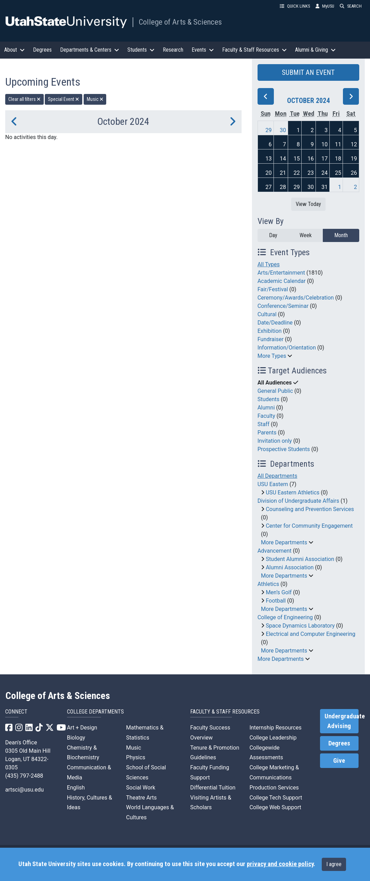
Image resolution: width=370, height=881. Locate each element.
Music (133, 747)
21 (283, 173)
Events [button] (203, 49)
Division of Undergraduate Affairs (298, 501)
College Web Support (275, 807)
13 (269, 158)
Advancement (275, 550)
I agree (334, 864)
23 (311, 173)
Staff (264, 424)
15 (297, 158)
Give (339, 761)
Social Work (140, 787)
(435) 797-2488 (24, 775)
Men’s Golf (279, 592)
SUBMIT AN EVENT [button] (308, 72)
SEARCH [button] (351, 6)
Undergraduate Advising (342, 721)
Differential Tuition (212, 787)
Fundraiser (271, 339)
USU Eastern (273, 484)
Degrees (42, 49)
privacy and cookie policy (280, 864)
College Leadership (273, 737)
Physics (135, 757)
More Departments (284, 542)
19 (354, 158)
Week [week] (306, 235)
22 (297, 173)
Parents (267, 432)
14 (283, 158)
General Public (275, 391)
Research (173, 49)
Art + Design (82, 727)
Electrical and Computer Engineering (310, 634)
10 (324, 144)
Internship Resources (276, 727)
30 (283, 130)
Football (276, 600)
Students (268, 399)
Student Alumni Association (300, 559)
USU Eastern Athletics (293, 492)
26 (354, 173)
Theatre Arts (141, 797)
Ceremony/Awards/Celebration (296, 297)
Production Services (274, 787)
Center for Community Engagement (309, 525)
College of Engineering (285, 617)
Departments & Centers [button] (89, 49)
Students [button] (140, 49)
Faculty (266, 416)
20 (269, 173)
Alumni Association (290, 567)
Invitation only (275, 441)
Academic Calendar (282, 281)
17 (324, 158)
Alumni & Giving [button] (315, 49)
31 (324, 187)
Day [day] (273, 235)
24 (324, 173)
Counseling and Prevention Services (310, 509)
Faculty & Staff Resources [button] (254, 49)
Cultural (267, 314)
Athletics (268, 584)
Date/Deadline (275, 322)
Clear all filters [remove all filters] (24, 99)
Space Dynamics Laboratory (300, 625)
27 (269, 187)
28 (283, 187)
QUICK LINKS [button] (295, 6)
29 (269, 130)
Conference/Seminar (283, 306)
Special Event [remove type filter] (63, 99)
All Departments (277, 476)
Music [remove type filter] (95, 99)
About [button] (14, 49)
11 (338, 144)
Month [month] (341, 235)
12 (354, 144)
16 (311, 158)
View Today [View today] (308, 204)
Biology (76, 737)
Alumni (266, 407)
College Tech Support (276, 797)
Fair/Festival (273, 289)
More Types (272, 356)
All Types (269, 264)
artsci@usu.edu (24, 789)
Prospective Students (284, 449)
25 (338, 173)
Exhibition (270, 331)
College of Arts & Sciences (180, 21)
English (76, 787)
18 (338, 158)
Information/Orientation (287, 347)
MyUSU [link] (325, 6)
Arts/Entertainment (281, 272)
